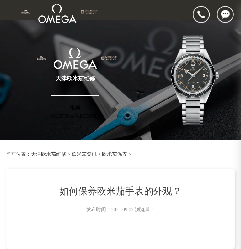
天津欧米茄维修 (48, 154)
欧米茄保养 (114, 154)
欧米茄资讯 (84, 154)
